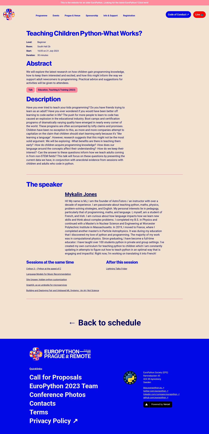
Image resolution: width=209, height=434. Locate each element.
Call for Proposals (56, 377)
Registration (129, 15)
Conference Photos (58, 394)
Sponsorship (92, 15)
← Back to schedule (104, 323)
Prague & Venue (72, 15)
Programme (41, 15)
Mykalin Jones (81, 194)
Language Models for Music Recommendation (48, 274)
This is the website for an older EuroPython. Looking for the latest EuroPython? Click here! (104, 2)
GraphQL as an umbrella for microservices (46, 285)
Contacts (43, 403)
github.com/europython (155, 397)
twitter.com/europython (155, 391)
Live (199, 14)
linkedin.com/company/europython (161, 394)
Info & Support (110, 15)
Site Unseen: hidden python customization (46, 279)
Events (56, 15)
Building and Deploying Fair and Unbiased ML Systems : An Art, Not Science (62, 290)
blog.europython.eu (153, 387)
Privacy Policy (54, 421)
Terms (39, 412)
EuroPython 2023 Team (64, 386)
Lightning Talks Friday (116, 268)
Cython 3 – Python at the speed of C (43, 268)
